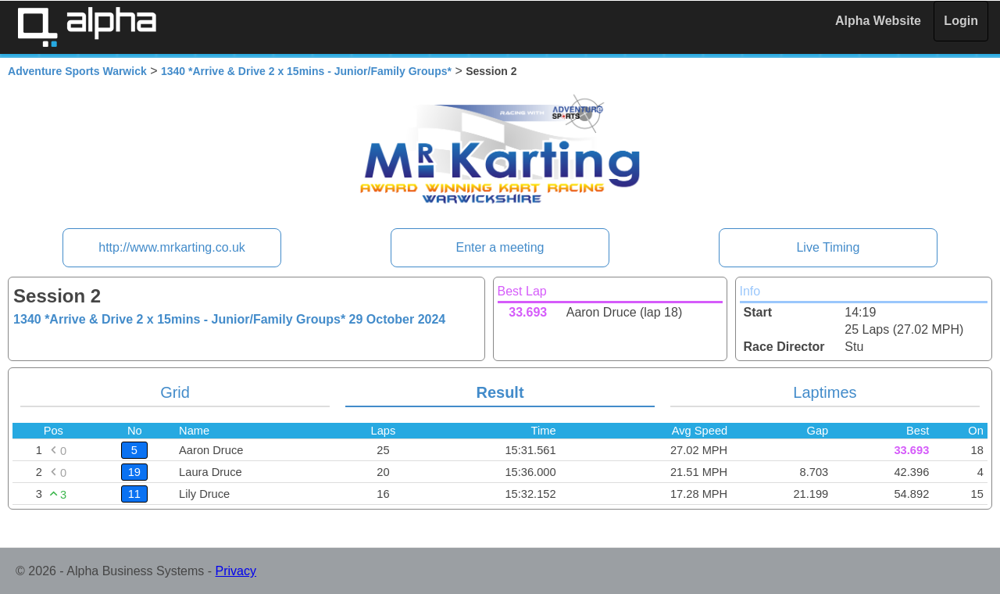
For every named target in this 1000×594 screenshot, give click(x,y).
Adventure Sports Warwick (77, 71)
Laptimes (824, 392)
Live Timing (827, 247)
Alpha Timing (87, 27)
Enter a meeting (500, 247)
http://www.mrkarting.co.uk (171, 247)
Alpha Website (878, 20)
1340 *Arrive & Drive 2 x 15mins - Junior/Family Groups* (306, 71)
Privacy (236, 571)
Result (499, 392)
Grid (175, 392)
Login (961, 20)
